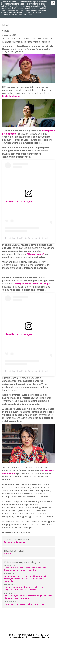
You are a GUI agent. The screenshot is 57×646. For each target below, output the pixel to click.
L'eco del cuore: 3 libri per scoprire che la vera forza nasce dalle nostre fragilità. (26, 569)
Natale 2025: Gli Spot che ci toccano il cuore (25, 604)
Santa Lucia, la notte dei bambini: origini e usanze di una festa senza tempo (28, 597)
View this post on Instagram (19, 201)
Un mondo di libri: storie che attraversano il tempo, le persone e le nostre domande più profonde (25, 579)
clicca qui (20, 10)
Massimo (8, 553)
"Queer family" (35, 253)
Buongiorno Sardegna (14, 542)
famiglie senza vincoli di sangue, (33, 283)
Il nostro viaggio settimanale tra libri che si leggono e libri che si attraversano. (25, 588)
